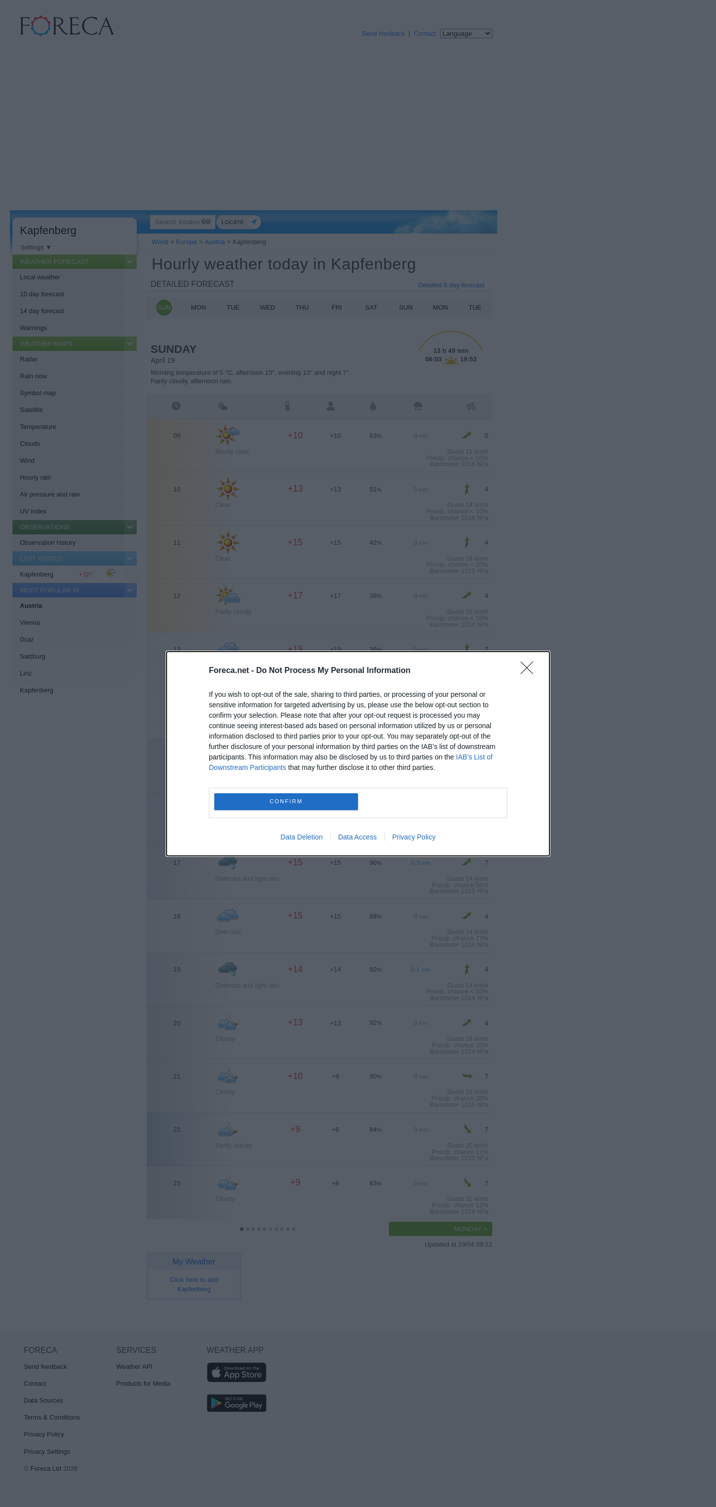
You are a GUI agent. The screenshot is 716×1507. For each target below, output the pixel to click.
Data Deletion (301, 837)
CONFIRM (286, 801)
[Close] (530, 671)
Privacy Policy (414, 837)
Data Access (357, 837)
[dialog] (358, 754)
